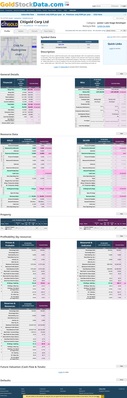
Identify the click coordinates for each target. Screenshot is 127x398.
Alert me (109, 37)
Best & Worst (31, 10)
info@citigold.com (43, 25)
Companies (8, 10)
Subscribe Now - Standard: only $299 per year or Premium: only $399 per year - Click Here (61, 14)
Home (2, 10)
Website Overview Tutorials (86, 393)
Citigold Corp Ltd (28, 18)
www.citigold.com (28, 25)
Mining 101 (82, 391)
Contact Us (121, 389)
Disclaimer (3, 389)
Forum (45, 10)
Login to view (103, 26)
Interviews (62, 391)
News (22, 389)
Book (61, 389)
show (45, 228)
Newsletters (43, 393)
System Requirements (6, 393)
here (98, 396)
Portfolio (38, 10)
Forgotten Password (104, 391)
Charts (60, 10)
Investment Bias (4, 391)
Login (56, 67)
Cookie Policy (3, 395)
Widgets (23, 393)
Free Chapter (52, 10)
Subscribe (64, 67)
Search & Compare (19, 10)
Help (65, 10)
